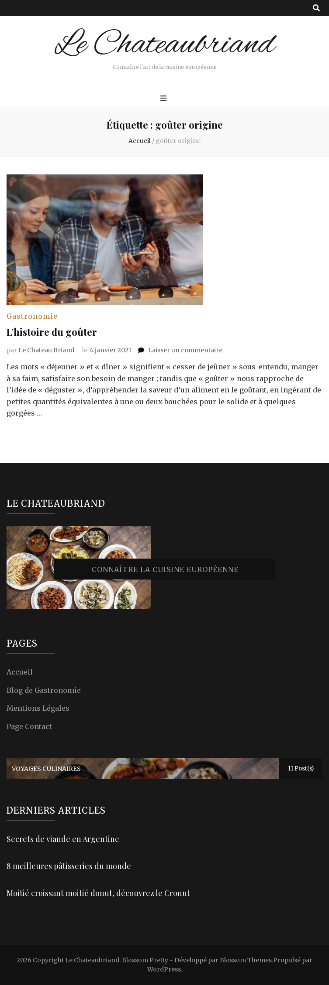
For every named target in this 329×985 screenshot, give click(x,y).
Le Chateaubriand (164, 45)
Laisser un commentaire (185, 350)
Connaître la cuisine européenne (165, 570)
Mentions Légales (38, 708)
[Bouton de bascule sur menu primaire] (164, 98)
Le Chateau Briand (46, 350)
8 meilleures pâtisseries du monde (69, 866)
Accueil (20, 672)
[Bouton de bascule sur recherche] (316, 8)
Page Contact (29, 726)
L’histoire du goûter (52, 331)
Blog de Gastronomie (44, 690)
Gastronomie (32, 316)
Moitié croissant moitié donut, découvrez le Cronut (98, 893)
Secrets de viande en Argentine (63, 839)
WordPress (164, 969)
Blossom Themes (246, 960)
